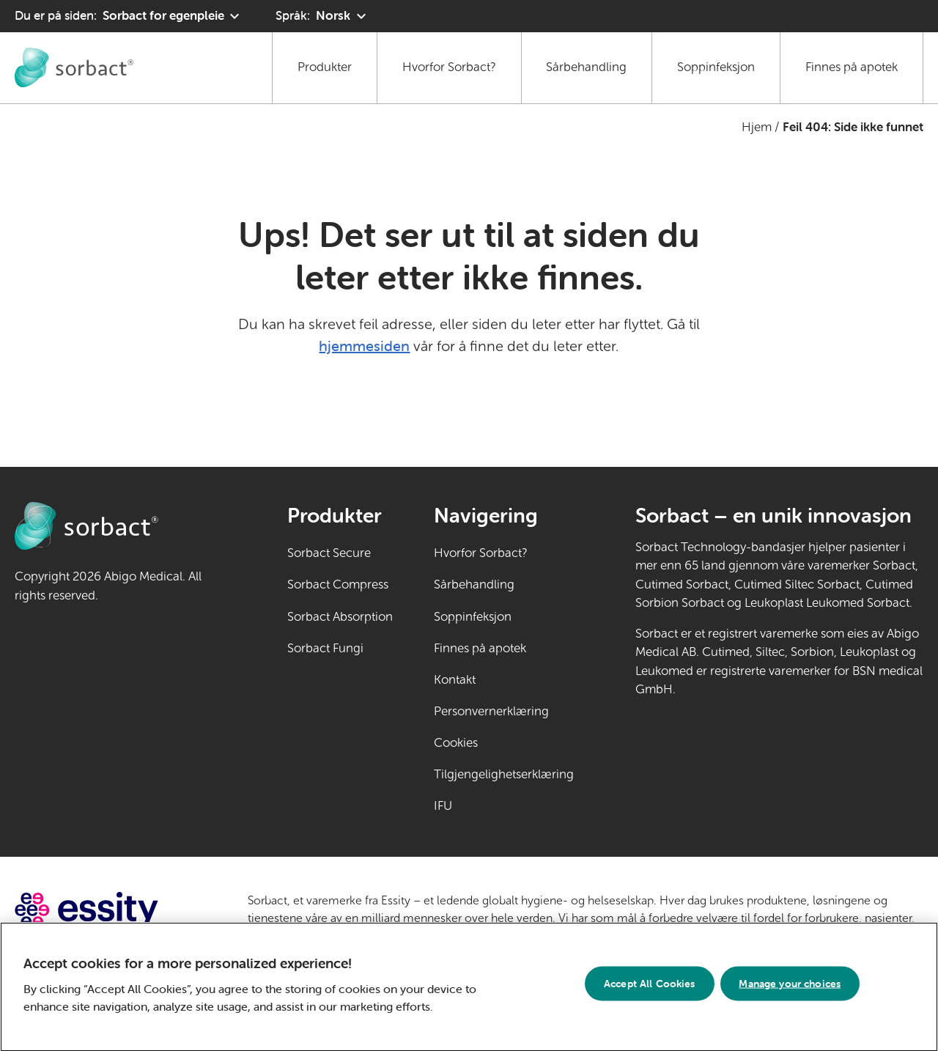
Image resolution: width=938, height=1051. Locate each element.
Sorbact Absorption (340, 617)
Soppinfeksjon (716, 67)
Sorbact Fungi (325, 648)
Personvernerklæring (491, 711)
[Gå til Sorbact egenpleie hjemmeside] (74, 67)
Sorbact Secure (329, 553)
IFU (488, 805)
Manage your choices (790, 989)
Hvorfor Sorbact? (449, 67)
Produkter (325, 67)
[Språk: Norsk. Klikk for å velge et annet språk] (322, 16)
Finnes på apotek (851, 67)
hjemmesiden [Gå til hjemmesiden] (364, 345)
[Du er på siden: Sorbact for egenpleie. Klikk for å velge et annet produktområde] (129, 16)
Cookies (456, 743)
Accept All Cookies (649, 989)
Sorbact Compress (337, 584)
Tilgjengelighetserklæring (504, 774)
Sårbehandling (586, 67)
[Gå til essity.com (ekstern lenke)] (112, 910)
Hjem (757, 127)
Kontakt (455, 680)
